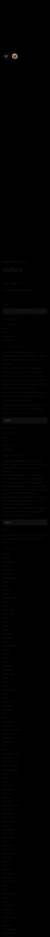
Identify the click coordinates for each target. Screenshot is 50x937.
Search (6, 304)
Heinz (5, 328)
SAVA (5, 841)
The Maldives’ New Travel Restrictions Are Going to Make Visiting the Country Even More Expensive (23, 372)
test (4, 901)
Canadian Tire (9, 598)
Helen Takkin (9, 673)
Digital (6, 630)
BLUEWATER (9, 578)
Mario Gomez (9, 733)
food (5, 662)
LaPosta (7, 709)
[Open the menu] (6, 56)
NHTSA (6, 781)
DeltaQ (6, 262)
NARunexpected (10, 769)
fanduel (6, 658)
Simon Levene (9, 853)
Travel (5, 921)
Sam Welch (8, 837)
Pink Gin (7, 793)
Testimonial (8, 905)
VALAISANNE (9, 933)
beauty (6, 566)
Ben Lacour (8, 570)
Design (6, 626)
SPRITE (6, 865)
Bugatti (6, 594)
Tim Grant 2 (8, 913)
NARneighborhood (11, 753)
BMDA (6, 582)
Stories (6, 877)
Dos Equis (7, 634)
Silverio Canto (9, 849)
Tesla (5, 897)
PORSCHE (7, 801)
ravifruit (6, 809)
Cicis (5, 606)
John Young (8, 689)
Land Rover (8, 705)
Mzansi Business (11, 392)
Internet (6, 685)
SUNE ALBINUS (10, 881)
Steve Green (8, 873)
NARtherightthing (11, 765)
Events (6, 650)
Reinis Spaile (9, 821)
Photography (9, 789)
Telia (5, 889)
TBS (5, 332)
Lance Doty (8, 701)
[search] (44, 420)
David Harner (9, 614)
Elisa (5, 642)
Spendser (7, 857)
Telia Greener (9, 893)
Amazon (7, 554)
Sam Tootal (8, 833)
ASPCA (6, 558)
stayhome (7, 869)
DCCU (5, 618)
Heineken (7, 670)
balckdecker (8, 562)
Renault (6, 825)
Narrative (7, 757)
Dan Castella (9, 610)
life (4, 713)
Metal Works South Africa (15, 368)
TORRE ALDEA (9, 917)
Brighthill (7, 590)
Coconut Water (10, 324)
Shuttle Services (10, 405)
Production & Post (11, 805)
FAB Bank (7, 654)
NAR (5, 749)
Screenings (8, 845)
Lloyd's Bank (8, 721)
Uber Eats (7, 925)
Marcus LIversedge (12, 729)
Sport (5, 861)
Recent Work (9, 817)
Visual (13, 262)
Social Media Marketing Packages (19, 352)
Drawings (7, 638)
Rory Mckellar (9, 829)
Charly (6, 602)
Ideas (5, 682)
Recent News (9, 813)
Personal (7, 785)
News (5, 777)
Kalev (5, 698)
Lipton (6, 717)
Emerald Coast (10, 646)
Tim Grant (7, 909)
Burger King (8, 336)
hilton (5, 678)
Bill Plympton (9, 574)
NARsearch (8, 761)
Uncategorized (9, 929)
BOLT (5, 586)
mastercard (8, 741)
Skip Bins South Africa (13, 380)
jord (4, 694)
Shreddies (7, 340)
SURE (5, 885)
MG (4, 745)
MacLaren (7, 725)
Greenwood (8, 666)
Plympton (7, 797)
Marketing (7, 737)
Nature (6, 773)
